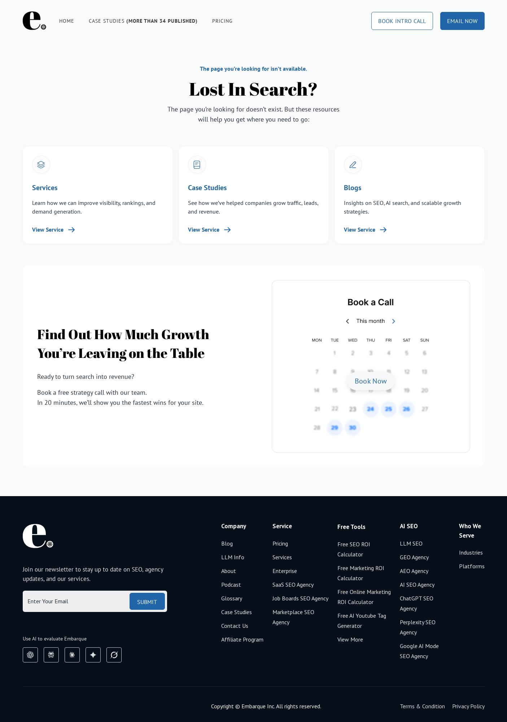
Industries (471, 552)
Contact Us (234, 625)
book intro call (402, 21)
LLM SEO (411, 543)
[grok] (114, 654)
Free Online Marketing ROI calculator (364, 596)
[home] (34, 21)
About (228, 570)
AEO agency (414, 570)
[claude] (72, 654)
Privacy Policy (468, 706)
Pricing (222, 21)
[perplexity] (51, 654)
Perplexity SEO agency (418, 627)
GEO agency (414, 557)
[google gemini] (93, 654)
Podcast (231, 584)
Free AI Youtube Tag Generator (361, 620)
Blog (227, 543)
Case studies (143, 21)
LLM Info (232, 557)
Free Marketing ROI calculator (360, 573)
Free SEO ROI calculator (353, 549)
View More (350, 639)
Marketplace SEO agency (293, 617)
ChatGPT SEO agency (416, 603)
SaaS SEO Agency (293, 584)
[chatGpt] (30, 654)
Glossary (231, 598)
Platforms (472, 566)
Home (66, 21)
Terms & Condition (422, 706)
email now (462, 21)
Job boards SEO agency (300, 598)
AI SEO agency (417, 584)
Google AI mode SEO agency (419, 651)
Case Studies (236, 612)
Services (282, 557)
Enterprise (284, 570)
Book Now (371, 381)
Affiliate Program (242, 639)
